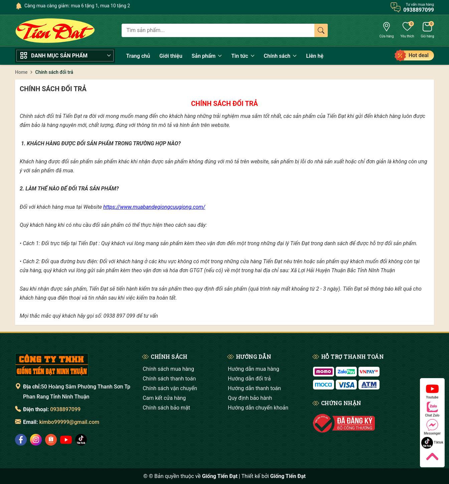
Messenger (432, 427)
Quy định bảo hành (250, 398)
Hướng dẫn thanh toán (254, 388)
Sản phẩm (207, 56)
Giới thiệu (170, 56)
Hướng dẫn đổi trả (249, 378)
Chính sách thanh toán (169, 378)
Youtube (432, 391)
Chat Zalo (432, 409)
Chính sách (280, 56)
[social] (21, 440)
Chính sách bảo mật (166, 408)
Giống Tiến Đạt (288, 476)
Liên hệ (314, 56)
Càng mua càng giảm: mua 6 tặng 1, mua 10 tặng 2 (77, 5)
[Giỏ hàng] (427, 30)
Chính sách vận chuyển (170, 388)
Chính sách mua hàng (168, 369)
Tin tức (242, 56)
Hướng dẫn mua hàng (253, 369)
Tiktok (432, 443)
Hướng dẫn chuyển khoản (258, 408)
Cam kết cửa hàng (164, 398)
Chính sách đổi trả (53, 89)
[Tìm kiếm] (321, 30)
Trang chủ (138, 56)
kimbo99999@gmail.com (69, 422)
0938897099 (65, 409)
